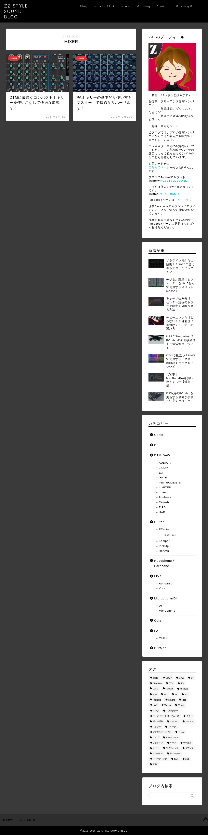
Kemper (164, 540)
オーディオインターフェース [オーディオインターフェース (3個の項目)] (166, 716)
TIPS (162, 507)
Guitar (159, 522)
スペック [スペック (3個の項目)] (172, 727)
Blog (84, 6)
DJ (156, 445)
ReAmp (164, 550)
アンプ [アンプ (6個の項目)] (156, 711)
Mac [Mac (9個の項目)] (155, 695)
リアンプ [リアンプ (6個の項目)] (189, 748)
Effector (164, 529)
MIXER (164, 638)
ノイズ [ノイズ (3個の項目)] (156, 737)
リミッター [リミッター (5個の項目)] (175, 753)
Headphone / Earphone (164, 563)
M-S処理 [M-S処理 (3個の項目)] (184, 689)
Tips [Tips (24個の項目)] (184, 700)
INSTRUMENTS (170, 482)
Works (126, 6)
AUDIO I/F (166, 462)
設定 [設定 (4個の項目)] (187, 759)
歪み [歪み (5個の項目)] (176, 759)
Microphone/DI (165, 598)
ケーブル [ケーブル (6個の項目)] (174, 721)
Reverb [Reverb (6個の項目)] (171, 700)
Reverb (164, 502)
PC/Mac (160, 648)
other (162, 492)
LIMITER (165, 487)
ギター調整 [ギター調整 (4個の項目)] (158, 721)
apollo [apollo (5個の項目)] (155, 678)
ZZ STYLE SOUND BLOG (16, 11)
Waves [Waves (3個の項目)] (167, 705)
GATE (163, 477)
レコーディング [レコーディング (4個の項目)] (160, 759)
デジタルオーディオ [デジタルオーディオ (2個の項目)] (162, 732)
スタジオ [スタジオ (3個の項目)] (157, 727)
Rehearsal (166, 583)
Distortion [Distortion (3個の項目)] (157, 683)
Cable (158, 434)
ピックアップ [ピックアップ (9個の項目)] (172, 737)
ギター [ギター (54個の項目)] (189, 716)
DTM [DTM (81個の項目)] (171, 683)
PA (156, 630)
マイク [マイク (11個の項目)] (156, 748)
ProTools (165, 497)
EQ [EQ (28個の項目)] (182, 683)
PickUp (164, 546)
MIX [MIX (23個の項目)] (166, 695)
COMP (163, 467)
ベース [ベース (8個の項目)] (173, 743)
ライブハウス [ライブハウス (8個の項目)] (172, 748)
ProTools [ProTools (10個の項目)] (157, 700)
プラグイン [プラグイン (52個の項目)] (158, 743)
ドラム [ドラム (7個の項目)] (181, 732)
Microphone (167, 610)
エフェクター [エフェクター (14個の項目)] (172, 711)
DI (160, 605)
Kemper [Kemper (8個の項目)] (169, 689)
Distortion (170, 535)
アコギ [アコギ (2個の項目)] (181, 705)
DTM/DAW (162, 455)
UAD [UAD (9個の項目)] (155, 705)
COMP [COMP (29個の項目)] (169, 678)
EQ (161, 472)
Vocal (163, 588)
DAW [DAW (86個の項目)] (181, 678)
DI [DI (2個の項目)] (192, 678)
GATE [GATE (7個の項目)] (155, 689)
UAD (162, 512)
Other (158, 620)
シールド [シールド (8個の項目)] (189, 721)
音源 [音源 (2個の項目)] (155, 764)
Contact (163, 6)
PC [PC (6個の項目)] (186, 695)
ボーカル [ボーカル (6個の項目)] (187, 743)
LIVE (158, 576)
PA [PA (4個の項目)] (176, 695)
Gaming (143, 6)
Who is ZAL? (104, 6)
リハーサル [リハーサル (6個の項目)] (158, 753)
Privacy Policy (188, 6)
